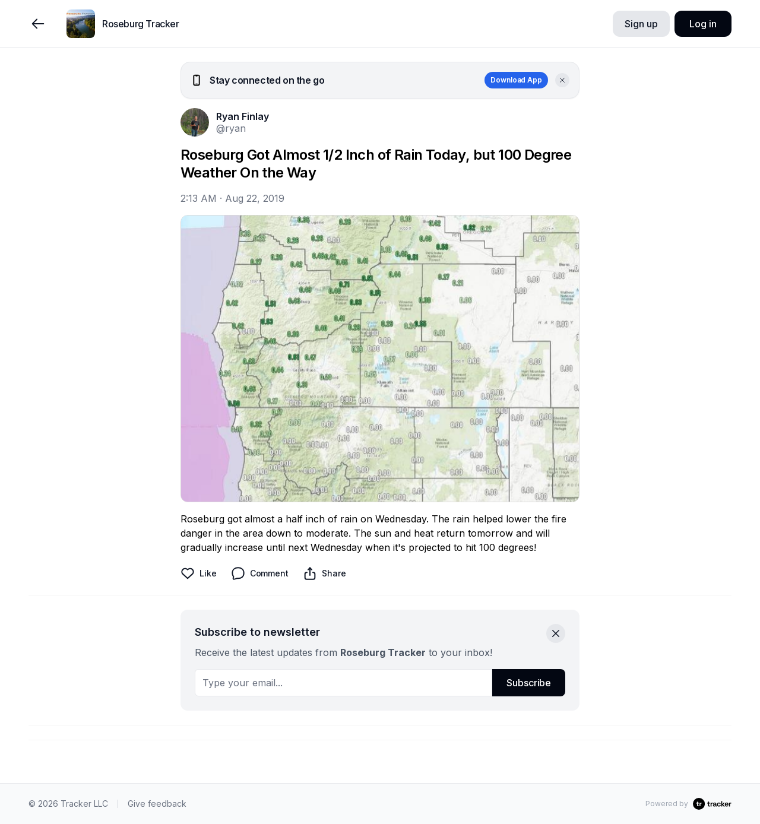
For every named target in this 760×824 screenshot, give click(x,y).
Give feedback (157, 803)
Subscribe (528, 683)
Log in (702, 24)
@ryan (231, 128)
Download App (516, 79)
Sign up (641, 24)
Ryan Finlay (242, 116)
